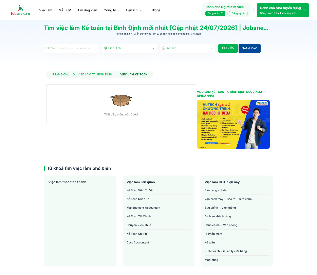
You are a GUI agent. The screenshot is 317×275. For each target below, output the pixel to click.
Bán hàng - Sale (215, 190)
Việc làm (45, 10)
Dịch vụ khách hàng (218, 216)
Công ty (110, 10)
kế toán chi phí (137, 233)
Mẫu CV (65, 10)
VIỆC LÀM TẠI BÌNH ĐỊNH (98, 74)
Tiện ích (134, 10)
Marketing (211, 259)
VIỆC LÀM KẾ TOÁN (134, 74)
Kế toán (210, 242)
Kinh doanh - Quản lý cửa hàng (226, 251)
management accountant (143, 207)
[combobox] (129, 48)
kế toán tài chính (139, 216)
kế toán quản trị (138, 199)
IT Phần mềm (213, 233)
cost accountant (138, 242)
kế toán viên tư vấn (140, 190)
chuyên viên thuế (139, 225)
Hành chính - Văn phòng (221, 225)
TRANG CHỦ (64, 74)
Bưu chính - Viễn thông (220, 207)
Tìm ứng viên (87, 10)
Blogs (156, 10)
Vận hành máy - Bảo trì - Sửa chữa (228, 199)
